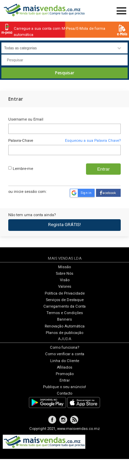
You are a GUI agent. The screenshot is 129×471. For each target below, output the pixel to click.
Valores (64, 286)
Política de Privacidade (65, 293)
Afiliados (64, 367)
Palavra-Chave (20, 140)
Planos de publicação (64, 333)
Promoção (65, 374)
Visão (64, 280)
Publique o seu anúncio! (64, 387)
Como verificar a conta (64, 354)
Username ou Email (25, 119)
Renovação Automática (65, 326)
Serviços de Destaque (65, 300)
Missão (64, 267)
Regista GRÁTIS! (64, 224)
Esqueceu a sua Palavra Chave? (93, 140)
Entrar (65, 380)
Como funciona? (64, 347)
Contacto (64, 393)
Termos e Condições (64, 313)
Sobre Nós (64, 273)
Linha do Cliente (64, 361)
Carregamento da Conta (64, 306)
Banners (64, 319)
